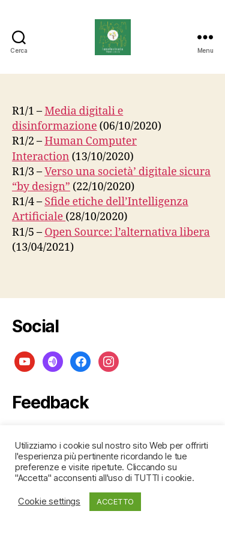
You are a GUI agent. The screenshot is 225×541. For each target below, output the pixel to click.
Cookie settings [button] (49, 501)
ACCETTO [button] (115, 501)
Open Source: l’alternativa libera (127, 232)
